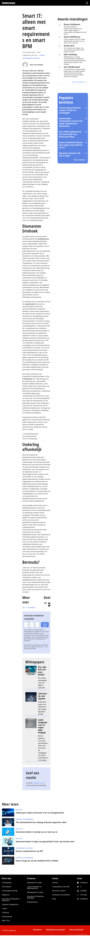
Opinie (41, 55)
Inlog (54, 899)
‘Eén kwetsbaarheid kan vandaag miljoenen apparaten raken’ (41, 822)
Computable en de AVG (61, 887)
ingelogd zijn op (38, 783)
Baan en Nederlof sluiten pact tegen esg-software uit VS (71, 145)
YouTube (83, 895)
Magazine (6, 895)
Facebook (84, 883)
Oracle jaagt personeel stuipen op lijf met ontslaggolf (70, 110)
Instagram (84, 899)
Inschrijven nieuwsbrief (61, 895)
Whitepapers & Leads (35, 892)
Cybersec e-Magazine (10, 904)
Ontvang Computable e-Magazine (11, 899)
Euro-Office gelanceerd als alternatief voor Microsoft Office (70, 134)
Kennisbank (6, 887)
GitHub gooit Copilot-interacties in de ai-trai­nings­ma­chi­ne (40, 812)
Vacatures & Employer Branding (35, 897)
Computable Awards (9, 891)
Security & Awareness (24, 819)
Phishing (5, 913)
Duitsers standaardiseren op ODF (29, 851)
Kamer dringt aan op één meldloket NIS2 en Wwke (37, 860)
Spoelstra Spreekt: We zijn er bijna (69, 154)
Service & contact (58, 891)
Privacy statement (76, 930)
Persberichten (32, 902)
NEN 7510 (6, 921)
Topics (4, 908)
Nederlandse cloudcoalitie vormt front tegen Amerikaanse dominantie (70, 122)
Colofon (55, 883)
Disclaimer (37, 930)
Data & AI (19, 810)
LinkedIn (83, 891)
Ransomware (7, 917)
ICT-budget (31, 607)
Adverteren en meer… (35, 883)
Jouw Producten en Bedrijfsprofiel (34, 887)
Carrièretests (7, 883)
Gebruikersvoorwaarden (55, 930)
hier (44, 647)
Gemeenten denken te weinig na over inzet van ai (37, 832)
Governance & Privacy (31, 58)
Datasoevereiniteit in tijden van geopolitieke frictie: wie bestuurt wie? (45, 841)
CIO (23, 607)
